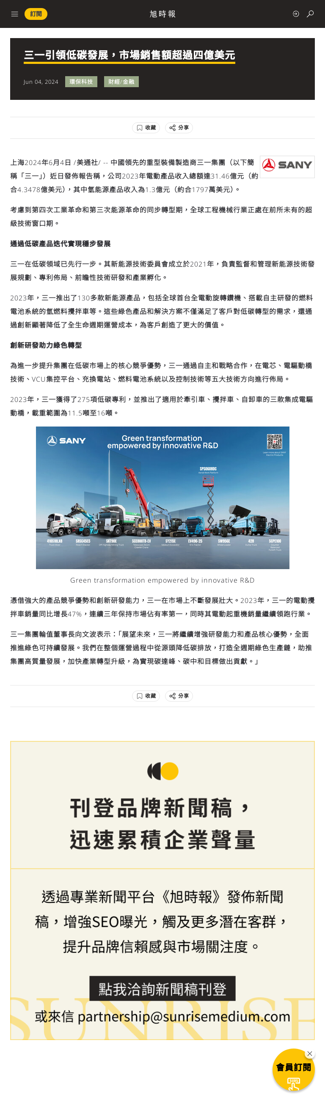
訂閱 (36, 14)
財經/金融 (121, 81)
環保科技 (81, 81)
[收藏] (146, 127)
